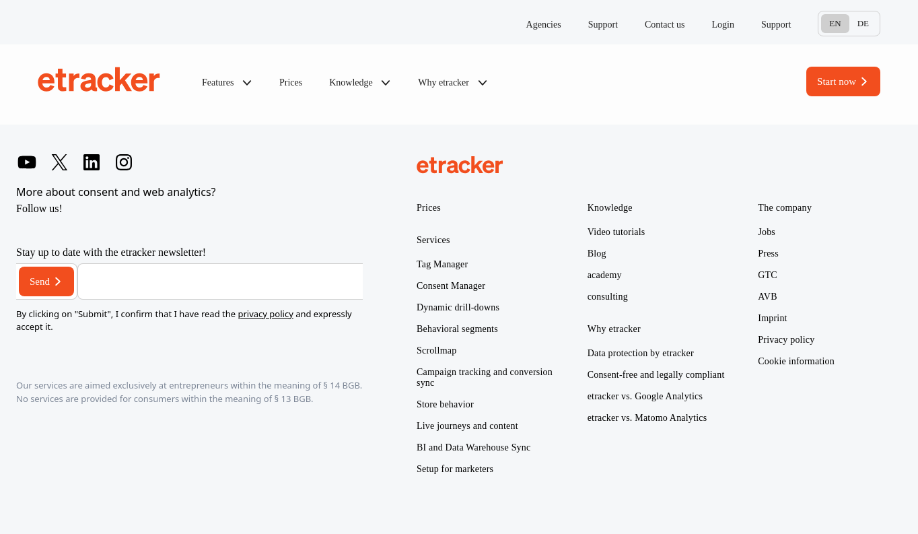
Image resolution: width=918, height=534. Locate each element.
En (835, 23)
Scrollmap (436, 350)
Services (433, 240)
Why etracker (452, 82)
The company (785, 208)
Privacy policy (786, 340)
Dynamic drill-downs (458, 307)
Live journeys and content (467, 426)
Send (40, 281)
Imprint (772, 318)
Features (227, 82)
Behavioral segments (457, 329)
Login (723, 25)
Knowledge (360, 82)
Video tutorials (616, 232)
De (863, 23)
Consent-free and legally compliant (656, 375)
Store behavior (445, 404)
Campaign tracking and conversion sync (485, 377)
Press (768, 253)
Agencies (543, 25)
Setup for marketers (455, 469)
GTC (767, 275)
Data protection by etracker (641, 353)
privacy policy (265, 314)
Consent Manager (451, 286)
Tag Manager (442, 264)
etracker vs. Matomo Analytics (647, 418)
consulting (608, 297)
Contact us (665, 25)
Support (603, 25)
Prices (290, 82)
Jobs (766, 232)
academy (605, 275)
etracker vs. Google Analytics (645, 396)
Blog (597, 253)
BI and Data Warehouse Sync (473, 447)
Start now (836, 81)
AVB (767, 297)
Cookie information (796, 361)
